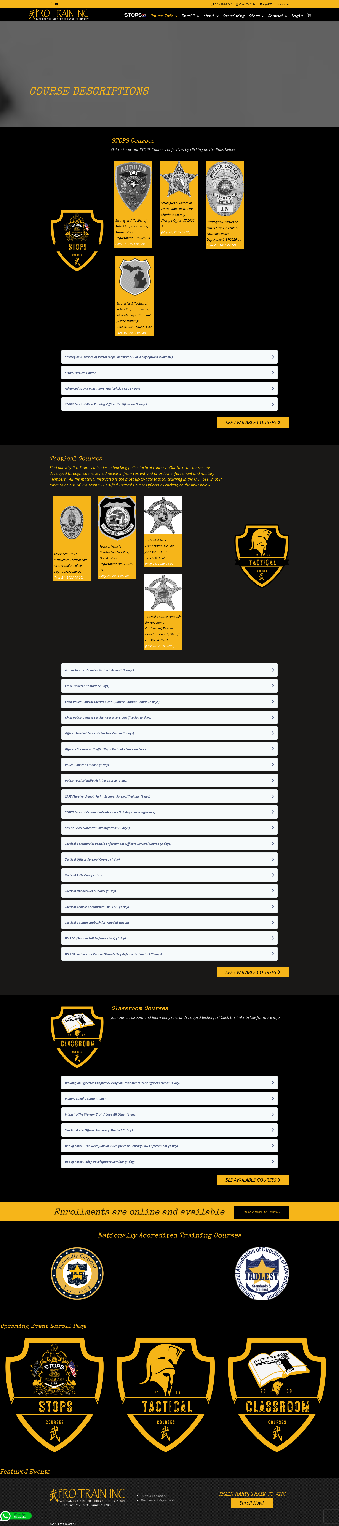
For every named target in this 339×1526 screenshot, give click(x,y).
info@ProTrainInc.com (276, 4)
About (208, 16)
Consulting (233, 16)
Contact (275, 16)
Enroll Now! (252, 1502)
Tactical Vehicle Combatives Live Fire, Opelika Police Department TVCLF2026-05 (116, 558)
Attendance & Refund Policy (158, 1500)
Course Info (161, 16)
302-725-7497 (246, 4)
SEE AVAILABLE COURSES (253, 422)
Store (254, 16)
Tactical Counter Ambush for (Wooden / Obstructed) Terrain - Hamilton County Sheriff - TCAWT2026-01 (163, 628)
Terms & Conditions (153, 1496)
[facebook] (51, 4)
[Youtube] (56, 4)
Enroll (188, 16)
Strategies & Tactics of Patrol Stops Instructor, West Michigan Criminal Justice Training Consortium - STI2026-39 (134, 315)
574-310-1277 (223, 4)
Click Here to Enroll (261, 1212)
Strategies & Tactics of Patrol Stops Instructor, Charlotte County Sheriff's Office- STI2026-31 (178, 214)
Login (297, 16)
